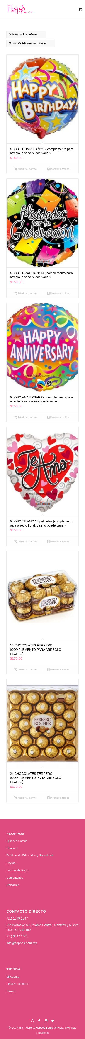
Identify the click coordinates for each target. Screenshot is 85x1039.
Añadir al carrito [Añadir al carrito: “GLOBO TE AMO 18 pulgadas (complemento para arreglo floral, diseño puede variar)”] (25, 541)
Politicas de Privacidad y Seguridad (29, 855)
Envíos (10, 863)
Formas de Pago (17, 870)
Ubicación (12, 885)
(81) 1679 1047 (17, 918)
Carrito (10, 991)
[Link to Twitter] (52, 1020)
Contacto (12, 848)
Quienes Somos (16, 841)
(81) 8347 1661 (17, 936)
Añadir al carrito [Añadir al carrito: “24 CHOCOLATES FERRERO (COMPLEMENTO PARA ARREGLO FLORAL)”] (25, 798)
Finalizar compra (17, 983)
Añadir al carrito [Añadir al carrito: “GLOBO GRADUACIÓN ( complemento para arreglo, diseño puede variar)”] (25, 293)
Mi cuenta (12, 976)
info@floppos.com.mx (21, 943)
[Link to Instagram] (46, 1020)
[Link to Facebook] (39, 1020)
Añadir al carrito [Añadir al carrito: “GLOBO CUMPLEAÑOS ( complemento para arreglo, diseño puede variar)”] (25, 169)
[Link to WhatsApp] (32, 1020)
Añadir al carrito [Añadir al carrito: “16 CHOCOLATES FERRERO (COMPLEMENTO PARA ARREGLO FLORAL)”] (25, 669)
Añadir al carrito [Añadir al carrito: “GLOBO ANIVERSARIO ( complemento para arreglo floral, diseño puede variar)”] (25, 417)
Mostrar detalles (58, 169)
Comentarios (14, 877)
